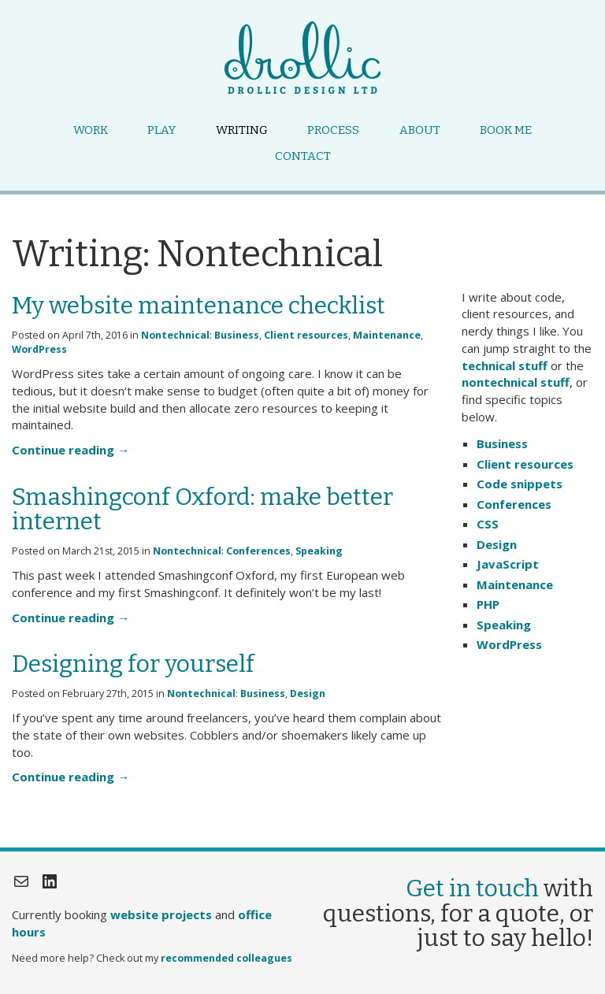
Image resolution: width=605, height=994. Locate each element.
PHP (488, 604)
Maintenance (387, 335)
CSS (488, 524)
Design (307, 693)
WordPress (39, 349)
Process (333, 130)
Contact (303, 156)
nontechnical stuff (516, 382)
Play (161, 130)
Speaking (319, 551)
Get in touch (472, 888)
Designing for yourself (133, 664)
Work (90, 130)
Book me (506, 130)
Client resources (306, 335)
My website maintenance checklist (198, 305)
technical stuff (504, 365)
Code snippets (519, 483)
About (419, 130)
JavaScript (508, 564)
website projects (161, 914)
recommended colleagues (226, 958)
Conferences (258, 551)
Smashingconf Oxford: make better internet (202, 509)
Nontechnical (175, 335)
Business (236, 335)
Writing (242, 130)
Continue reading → (70, 450)
